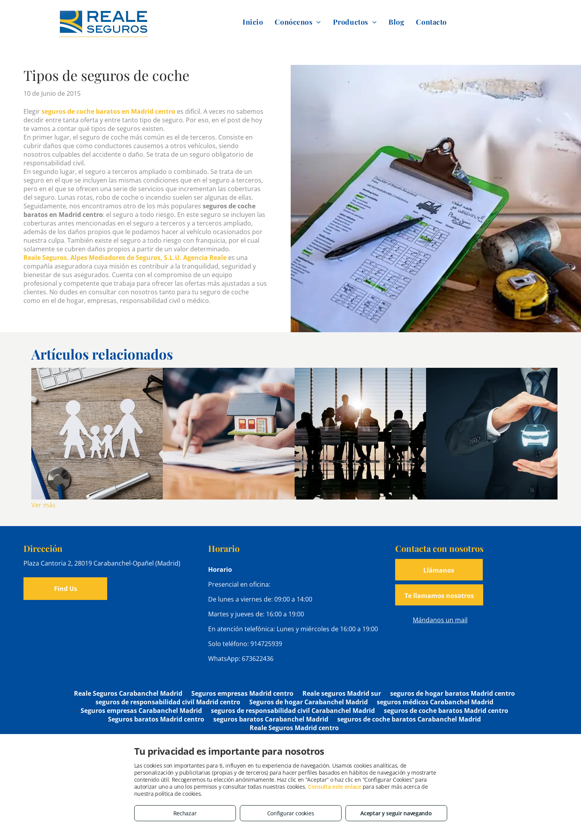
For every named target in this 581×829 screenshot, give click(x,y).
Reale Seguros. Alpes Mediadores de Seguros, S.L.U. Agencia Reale (125, 257)
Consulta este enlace (334, 786)
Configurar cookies (290, 813)
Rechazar (185, 813)
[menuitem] (253, 22)
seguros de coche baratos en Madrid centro (108, 111)
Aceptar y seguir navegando (396, 813)
